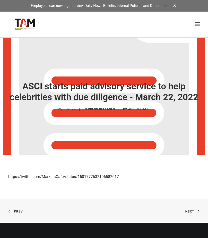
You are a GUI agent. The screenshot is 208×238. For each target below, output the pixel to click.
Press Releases (101, 109)
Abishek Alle (139, 109)
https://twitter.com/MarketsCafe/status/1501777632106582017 (63, 176)
